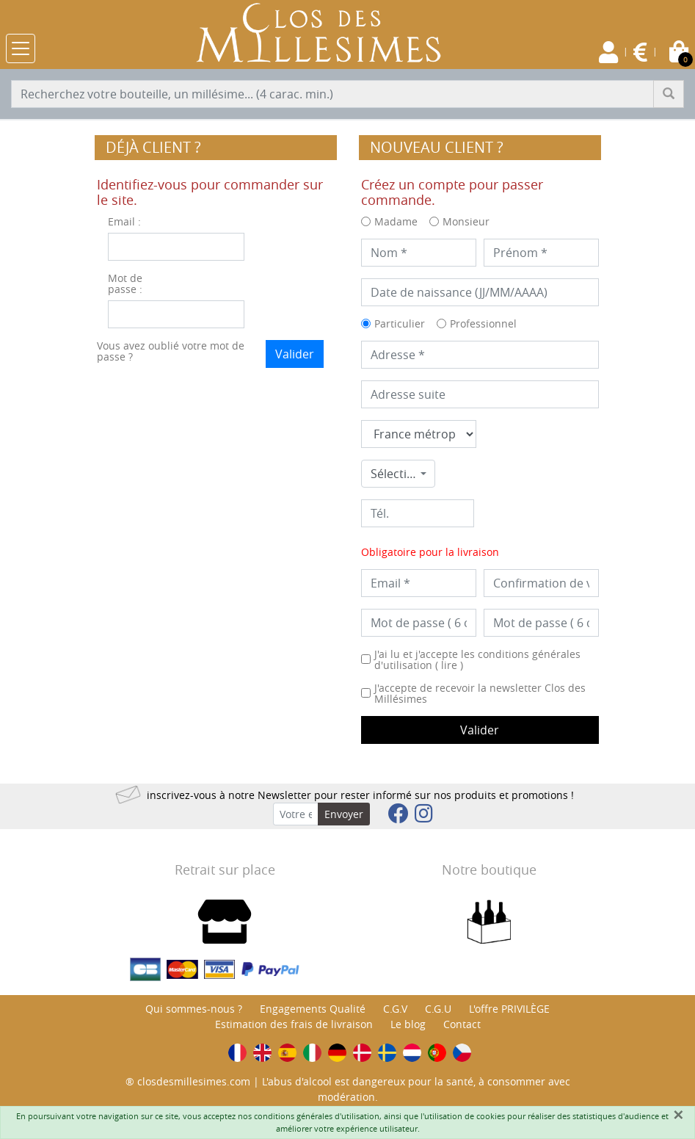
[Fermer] (678, 1114)
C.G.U (438, 1009)
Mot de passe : (125, 283)
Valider (294, 354)
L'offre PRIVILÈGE (509, 1009)
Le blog (408, 1024)
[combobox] (398, 474)
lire (449, 665)
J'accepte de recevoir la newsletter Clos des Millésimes (480, 693)
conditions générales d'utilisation (316, 1115)
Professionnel (483, 323)
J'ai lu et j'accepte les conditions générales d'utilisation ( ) (477, 659)
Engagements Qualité (312, 1009)
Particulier (399, 323)
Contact (462, 1024)
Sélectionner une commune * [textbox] (394, 474)
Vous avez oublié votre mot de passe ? (170, 351)
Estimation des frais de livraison (294, 1024)
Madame (396, 221)
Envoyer (343, 814)
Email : (124, 221)
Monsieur (466, 221)
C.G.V (395, 1009)
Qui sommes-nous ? (193, 1009)
